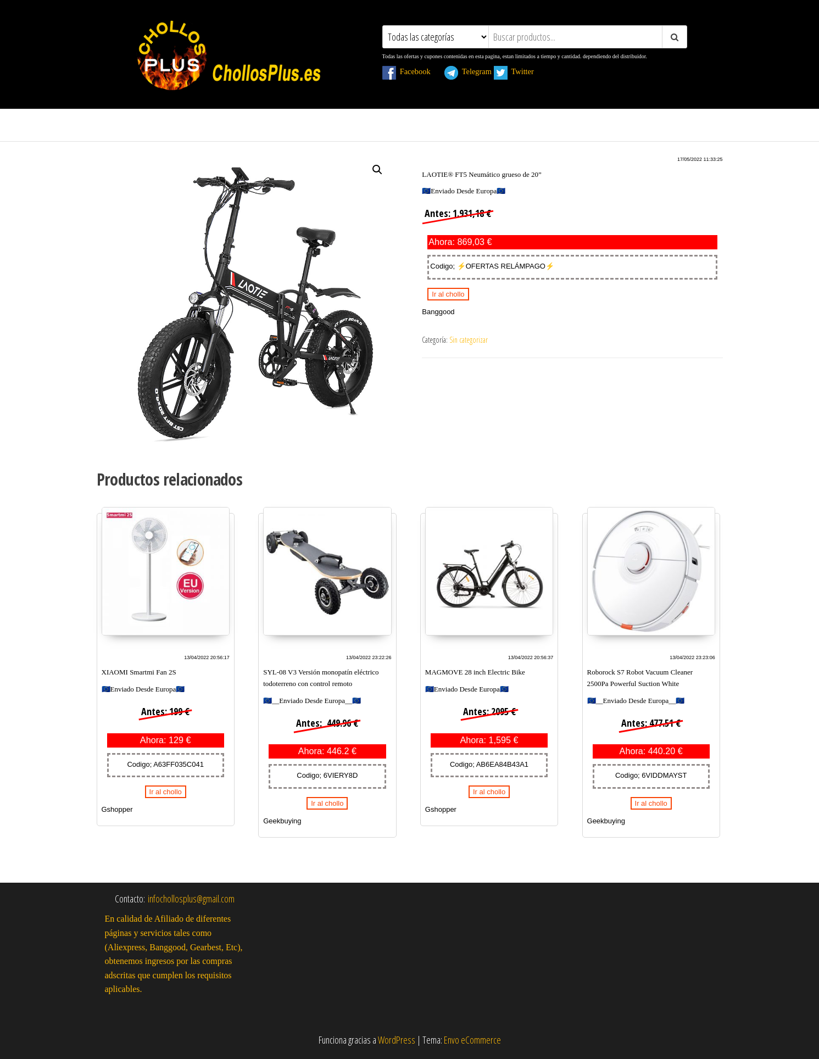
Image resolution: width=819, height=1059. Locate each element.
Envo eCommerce (472, 1039)
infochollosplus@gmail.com (191, 898)
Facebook (412, 71)
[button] (377, 170)
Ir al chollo (448, 294)
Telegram (468, 71)
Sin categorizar (468, 340)
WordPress (396, 1039)
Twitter (520, 71)
